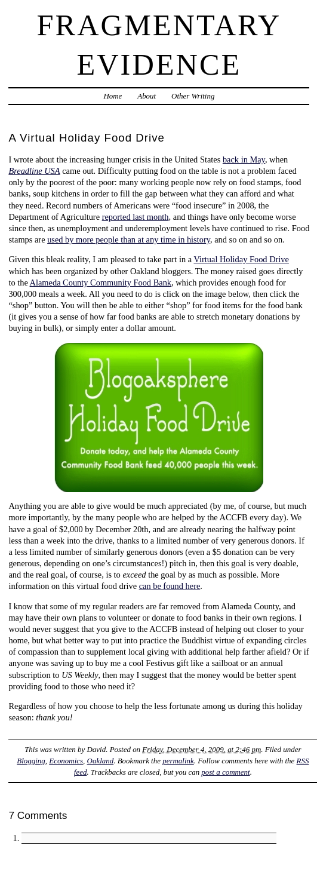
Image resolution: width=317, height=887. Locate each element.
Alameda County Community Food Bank (100, 282)
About (146, 95)
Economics (66, 760)
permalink (178, 760)
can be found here (170, 586)
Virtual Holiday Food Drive (240, 259)
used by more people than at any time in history (128, 239)
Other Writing (192, 95)
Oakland (100, 760)
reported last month (135, 217)
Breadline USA (34, 171)
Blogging (31, 760)
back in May (244, 159)
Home (112, 95)
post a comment (225, 772)
